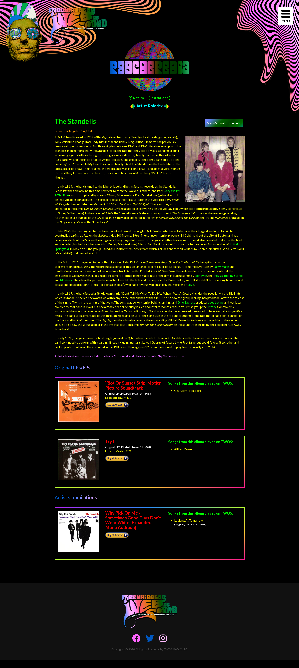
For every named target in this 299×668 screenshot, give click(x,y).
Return (136, 98)
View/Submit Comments (223, 123)
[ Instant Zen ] (159, 98)
